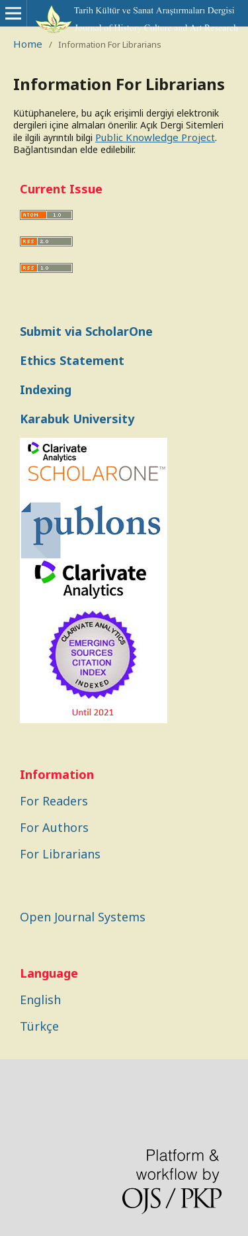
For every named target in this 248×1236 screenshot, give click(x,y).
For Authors (54, 827)
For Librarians (60, 854)
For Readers (54, 801)
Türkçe (39, 1026)
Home (27, 43)
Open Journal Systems (82, 917)
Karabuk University (77, 419)
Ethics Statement (72, 360)
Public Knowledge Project (155, 137)
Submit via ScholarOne (86, 331)
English (40, 999)
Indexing (45, 389)
